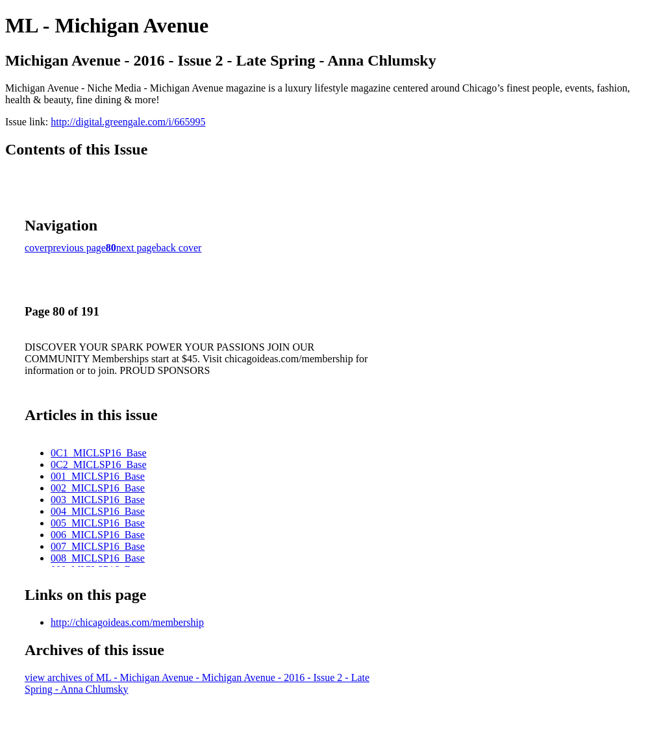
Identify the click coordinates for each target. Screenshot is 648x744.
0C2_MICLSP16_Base (99, 464)
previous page (77, 247)
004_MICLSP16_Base (98, 511)
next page (136, 247)
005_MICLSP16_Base (98, 522)
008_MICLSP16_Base (98, 558)
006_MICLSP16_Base (98, 534)
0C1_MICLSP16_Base (99, 452)
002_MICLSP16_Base (98, 487)
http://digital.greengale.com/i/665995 (128, 121)
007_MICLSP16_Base (98, 546)
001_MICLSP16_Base (98, 476)
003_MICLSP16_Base (98, 499)
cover (36, 247)
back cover (179, 247)
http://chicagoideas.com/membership (127, 622)
